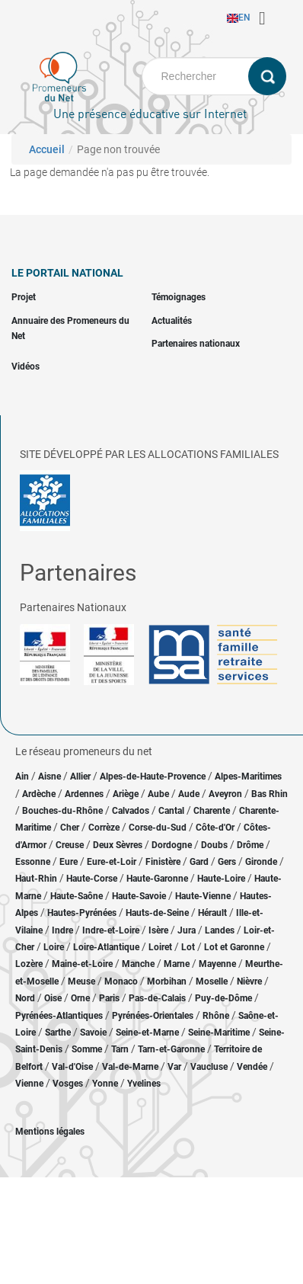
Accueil (47, 149)
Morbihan (167, 981)
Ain (23, 776)
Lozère (29, 964)
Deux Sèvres (117, 845)
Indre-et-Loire (110, 930)
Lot (188, 947)
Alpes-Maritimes (248, 776)
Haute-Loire (221, 878)
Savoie (93, 1032)
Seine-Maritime (219, 1032)
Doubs (214, 845)
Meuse (81, 981)
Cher (69, 827)
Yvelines (144, 1083)
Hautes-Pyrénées (81, 913)
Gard (199, 862)
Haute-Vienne (203, 896)
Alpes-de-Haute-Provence (153, 776)
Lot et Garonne (234, 947)
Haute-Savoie (139, 896)
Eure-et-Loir (111, 862)
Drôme (250, 845)
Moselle (212, 981)
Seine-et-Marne (147, 1032)
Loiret (160, 947)
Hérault (212, 913)
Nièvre (249, 981)
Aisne (49, 776)
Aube (158, 794)
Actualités (172, 320)
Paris (109, 998)
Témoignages (179, 297)
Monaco (121, 981)
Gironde (261, 862)
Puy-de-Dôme (223, 998)
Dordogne (172, 845)
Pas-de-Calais (157, 998)
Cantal (171, 810)
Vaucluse (209, 1066)
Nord (25, 998)
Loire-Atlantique (106, 947)
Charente (211, 810)
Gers (227, 862)
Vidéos (25, 366)
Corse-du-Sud (158, 827)
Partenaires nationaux (196, 343)
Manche (138, 964)
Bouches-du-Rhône (62, 810)
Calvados (130, 810)
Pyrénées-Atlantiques (59, 1015)
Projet (23, 297)
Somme (87, 1049)
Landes (219, 930)
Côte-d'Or (215, 827)
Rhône (216, 1015)
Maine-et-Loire (82, 964)
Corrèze (104, 827)
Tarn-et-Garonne (171, 1049)
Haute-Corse (91, 878)
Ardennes (84, 794)
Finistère (162, 862)
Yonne (105, 1083)
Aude (188, 794)
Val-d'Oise (72, 1066)
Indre (62, 930)
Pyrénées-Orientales (152, 1015)
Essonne (32, 862)
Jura (186, 930)
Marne (177, 964)
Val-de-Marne (130, 1066)
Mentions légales (50, 1131)
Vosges (68, 1083)
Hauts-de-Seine (157, 913)
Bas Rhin (269, 794)
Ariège (126, 794)
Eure (68, 862)
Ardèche (39, 794)
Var (174, 1066)
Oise (53, 998)
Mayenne (217, 964)
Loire (53, 947)
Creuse (70, 845)
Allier (80, 776)
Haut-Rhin (36, 878)
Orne (80, 998)
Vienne (29, 1083)
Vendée (252, 1066)
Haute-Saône (76, 896)
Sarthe (58, 1032)
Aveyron (225, 794)
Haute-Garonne (157, 878)
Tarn (120, 1049)
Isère (158, 930)
